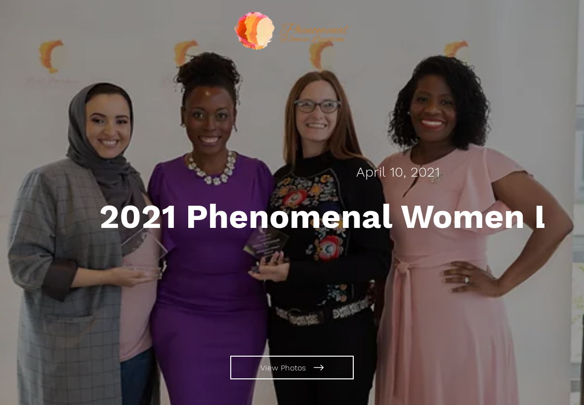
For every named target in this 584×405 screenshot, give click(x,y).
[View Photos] (292, 367)
